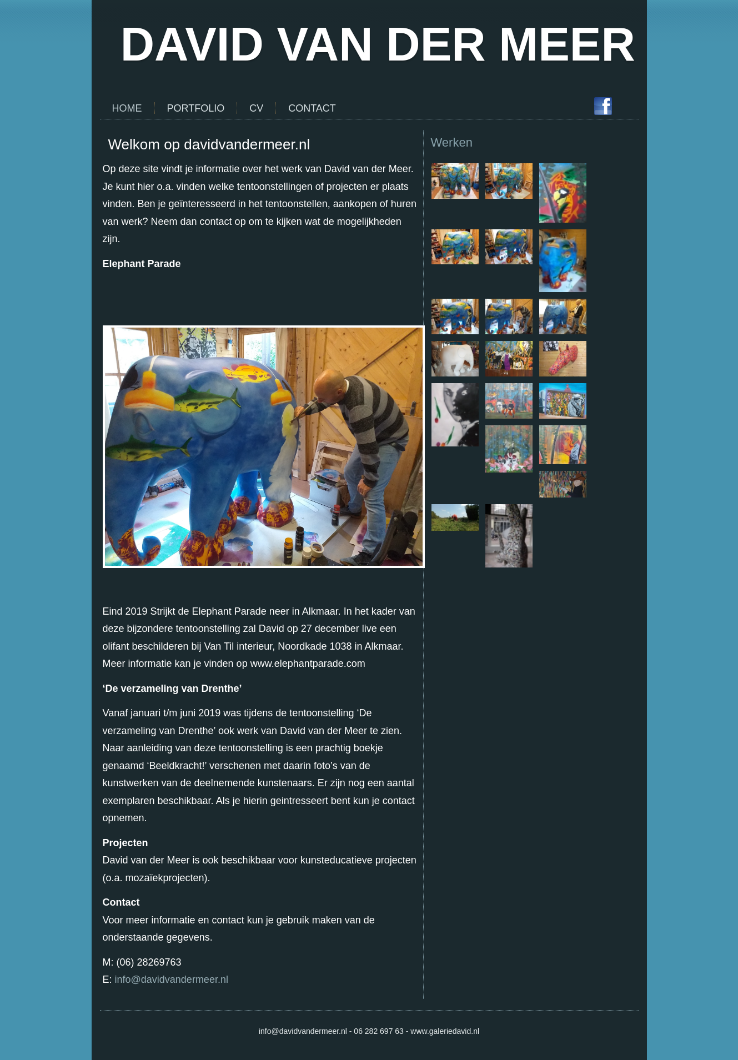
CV (256, 108)
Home (127, 108)
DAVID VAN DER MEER (378, 44)
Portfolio (196, 108)
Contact (312, 108)
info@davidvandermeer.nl (171, 979)
